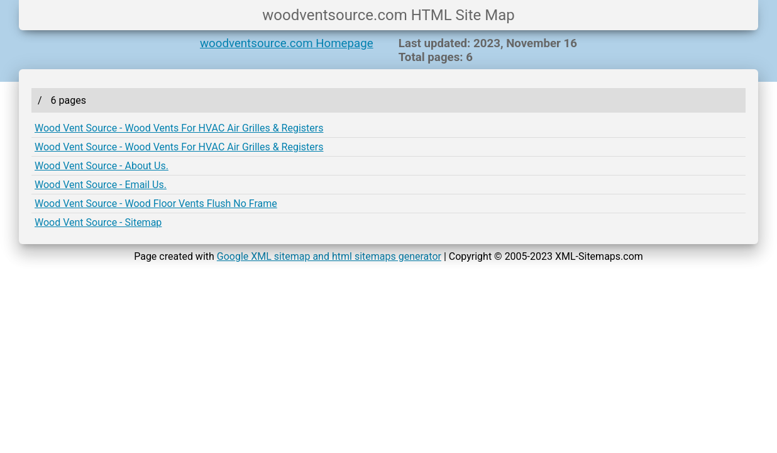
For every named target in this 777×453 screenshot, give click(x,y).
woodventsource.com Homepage (286, 43)
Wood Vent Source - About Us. (101, 166)
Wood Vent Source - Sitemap (98, 222)
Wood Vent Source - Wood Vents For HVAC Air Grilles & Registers (179, 128)
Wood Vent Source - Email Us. (101, 185)
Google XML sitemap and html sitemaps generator (329, 256)
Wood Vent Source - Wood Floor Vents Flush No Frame (156, 204)
